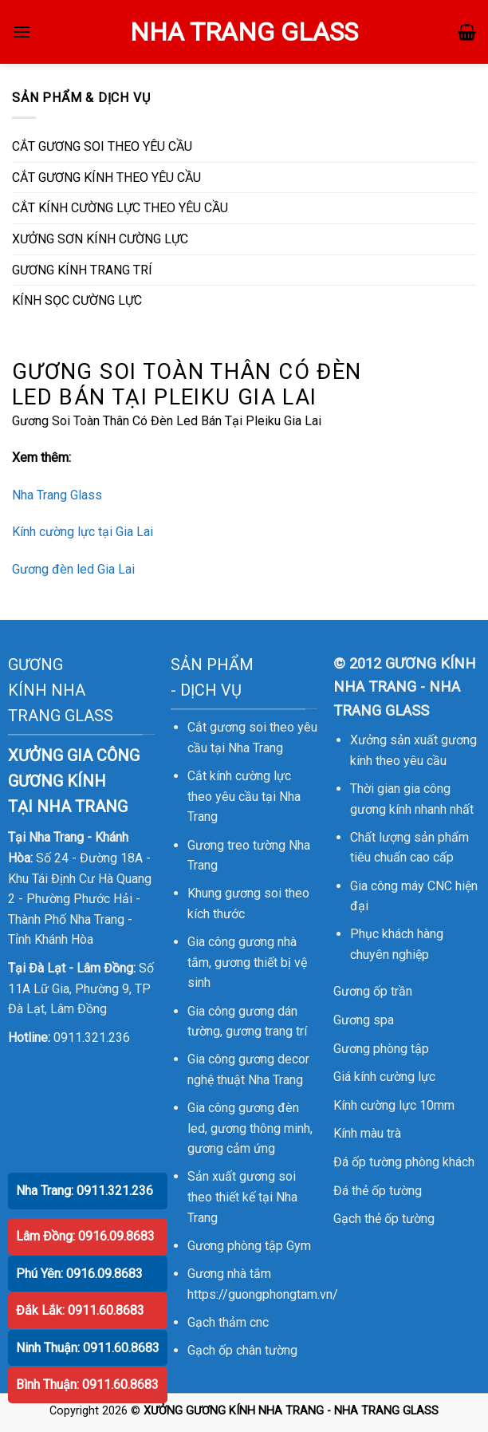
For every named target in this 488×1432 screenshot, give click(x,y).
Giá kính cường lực (384, 1076)
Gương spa (363, 1020)
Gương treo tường (236, 845)
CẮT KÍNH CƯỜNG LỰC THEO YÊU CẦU (120, 207)
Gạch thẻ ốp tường (384, 1218)
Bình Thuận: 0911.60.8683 (87, 1384)
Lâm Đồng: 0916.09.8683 (85, 1236)
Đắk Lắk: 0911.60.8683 (80, 1310)
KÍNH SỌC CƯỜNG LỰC (77, 300)
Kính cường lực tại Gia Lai (82, 531)
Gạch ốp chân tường (242, 1350)
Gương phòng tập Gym (249, 1245)
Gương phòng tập (381, 1048)
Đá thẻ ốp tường (377, 1190)
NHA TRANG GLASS (244, 32)
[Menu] (21, 31)
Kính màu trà (367, 1133)
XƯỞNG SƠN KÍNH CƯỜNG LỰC (100, 239)
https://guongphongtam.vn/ (262, 1294)
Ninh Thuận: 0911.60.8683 (87, 1347)
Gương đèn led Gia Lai (73, 569)
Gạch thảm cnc (228, 1322)
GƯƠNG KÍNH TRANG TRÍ (82, 270)
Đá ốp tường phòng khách (403, 1162)
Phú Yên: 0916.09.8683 (79, 1273)
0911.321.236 (91, 1037)
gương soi (253, 893)
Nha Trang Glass (57, 495)
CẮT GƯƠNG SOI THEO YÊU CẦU (102, 146)
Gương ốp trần (372, 991)
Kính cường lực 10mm (394, 1105)
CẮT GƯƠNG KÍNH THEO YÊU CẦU (106, 177)
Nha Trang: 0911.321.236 (84, 1190)
